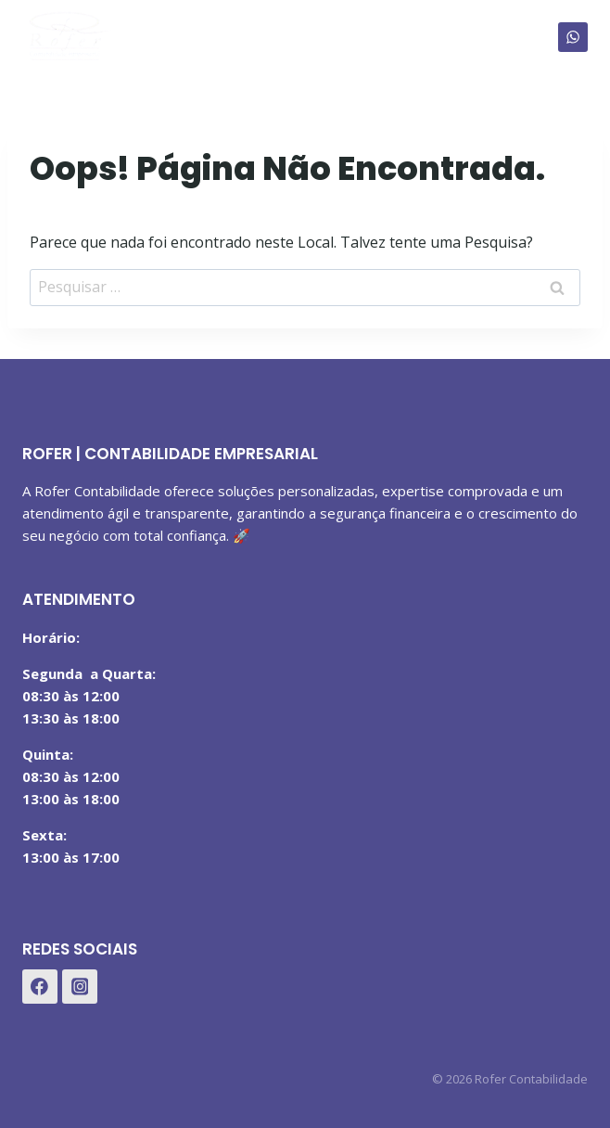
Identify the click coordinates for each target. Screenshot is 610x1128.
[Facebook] (39, 987)
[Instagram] (79, 987)
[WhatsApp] (573, 37)
